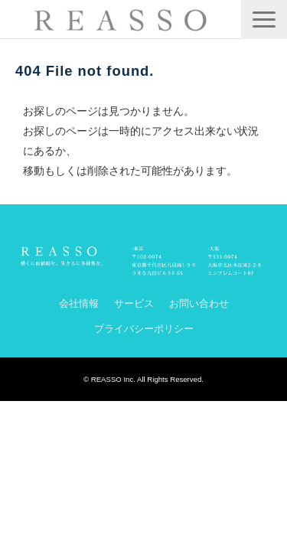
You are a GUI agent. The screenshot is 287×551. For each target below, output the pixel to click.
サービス (134, 303)
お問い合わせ (199, 303)
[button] (264, 19)
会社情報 (79, 303)
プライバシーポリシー (144, 328)
